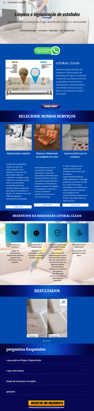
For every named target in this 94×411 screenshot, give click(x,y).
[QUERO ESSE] (19, 206)
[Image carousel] (47, 320)
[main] (47, 22)
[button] (86, 360)
